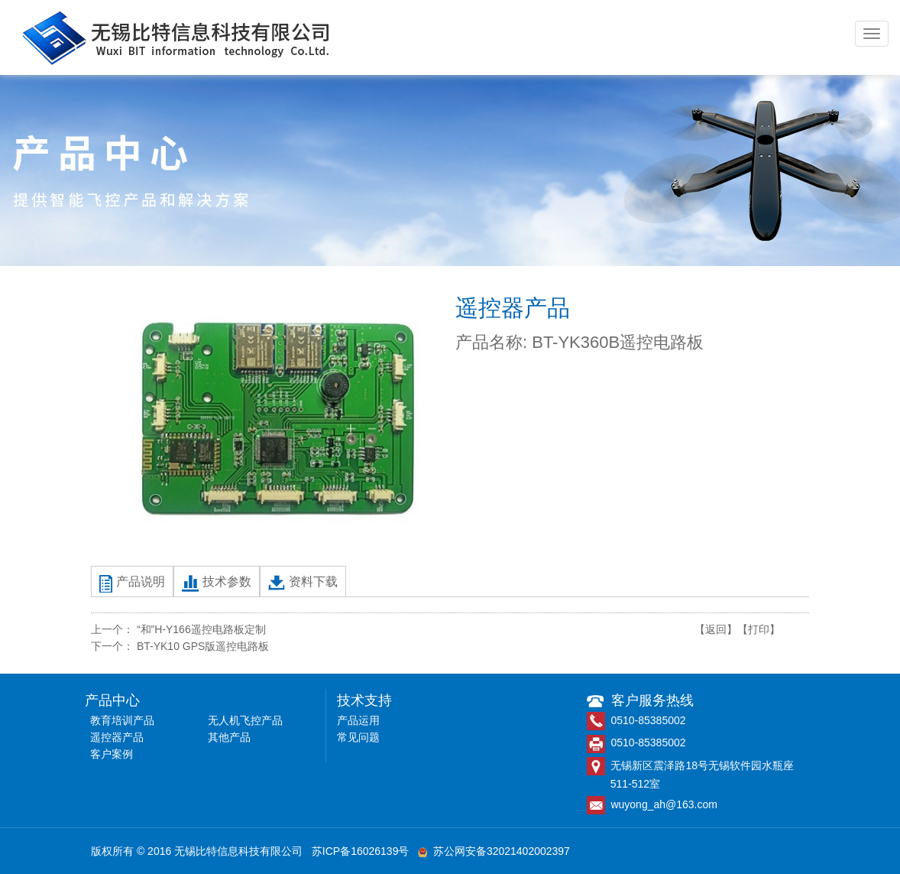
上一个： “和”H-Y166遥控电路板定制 (178, 629)
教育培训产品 (122, 720)
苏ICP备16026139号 (361, 851)
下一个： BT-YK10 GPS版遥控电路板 (180, 646)
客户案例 (111, 754)
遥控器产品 (117, 737)
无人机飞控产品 (245, 720)
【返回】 (715, 629)
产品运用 (358, 720)
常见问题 (358, 737)
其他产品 (229, 737)
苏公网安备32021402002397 (494, 851)
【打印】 (758, 629)
